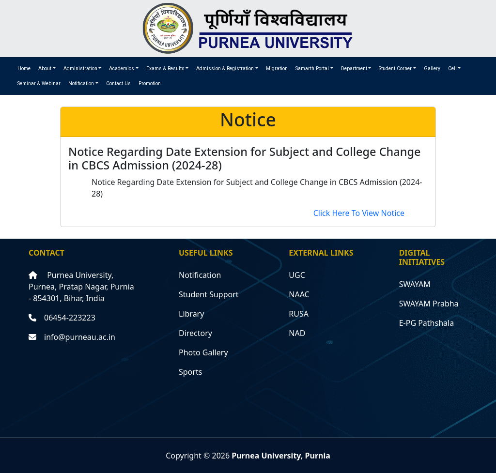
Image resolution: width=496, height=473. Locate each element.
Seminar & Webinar (39, 83)
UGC (297, 275)
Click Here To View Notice (358, 213)
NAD (297, 333)
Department (354, 68)
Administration (80, 68)
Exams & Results (165, 68)
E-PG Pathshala (426, 323)
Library (191, 313)
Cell (452, 68)
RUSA (299, 313)
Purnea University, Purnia (281, 455)
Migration (277, 68)
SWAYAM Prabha (429, 303)
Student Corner (395, 68)
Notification (81, 83)
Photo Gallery (203, 352)
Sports (190, 371)
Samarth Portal (312, 68)
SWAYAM (415, 284)
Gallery (432, 68)
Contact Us (118, 83)
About (44, 68)
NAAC (299, 294)
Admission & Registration (225, 68)
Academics (121, 68)
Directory (195, 333)
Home (24, 68)
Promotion (150, 83)
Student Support (209, 294)
